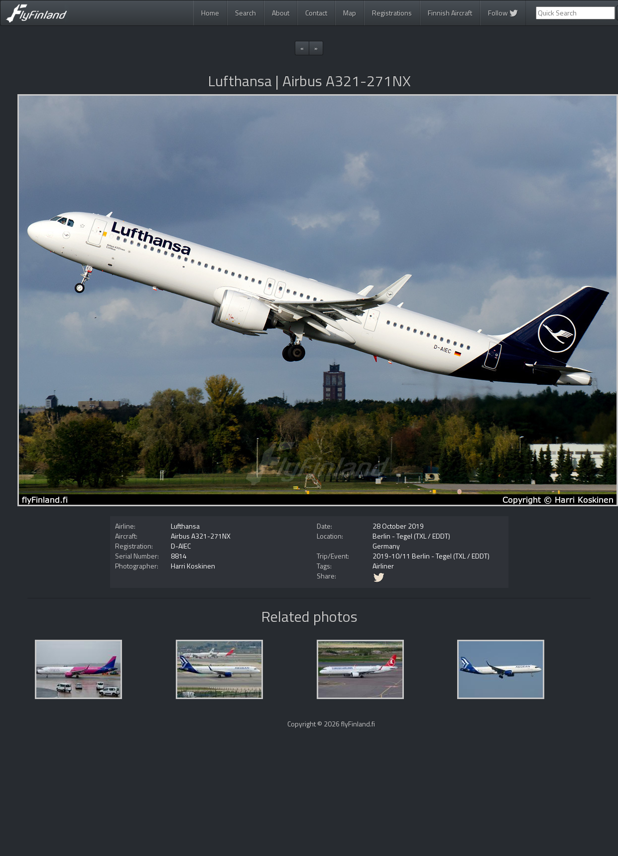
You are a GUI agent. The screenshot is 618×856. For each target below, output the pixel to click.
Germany (386, 546)
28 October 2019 (398, 526)
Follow (503, 12)
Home (210, 12)
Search (245, 12)
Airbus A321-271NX (201, 536)
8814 (179, 556)
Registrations (392, 12)
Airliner (383, 566)
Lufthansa (185, 526)
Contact (316, 12)
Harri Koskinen (193, 566)
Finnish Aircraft (450, 12)
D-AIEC (181, 546)
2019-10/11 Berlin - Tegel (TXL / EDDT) (431, 556)
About (280, 12)
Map (349, 12)
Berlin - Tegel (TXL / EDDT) (411, 536)
